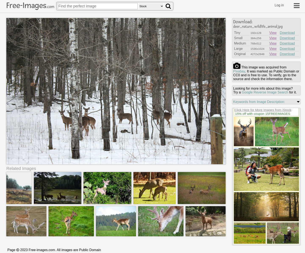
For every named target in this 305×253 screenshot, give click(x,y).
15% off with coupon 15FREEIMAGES (262, 113)
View (272, 33)
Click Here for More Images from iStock (262, 110)
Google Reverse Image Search (265, 92)
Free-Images (30, 5)
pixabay (239, 71)
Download (287, 33)
